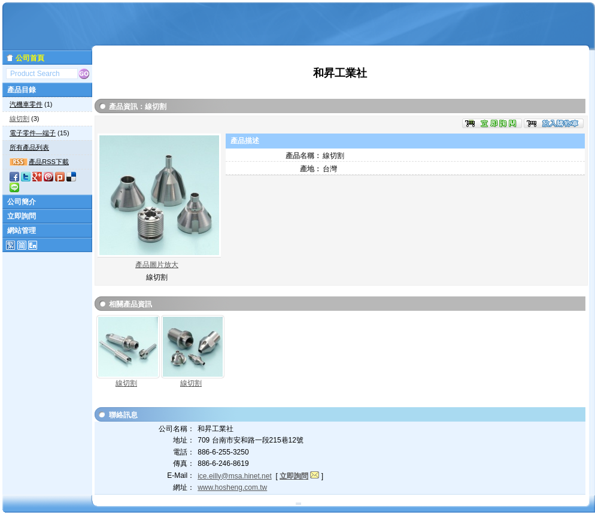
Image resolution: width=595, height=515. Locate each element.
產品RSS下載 (49, 161)
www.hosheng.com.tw (232, 487)
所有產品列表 (29, 147)
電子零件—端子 (33, 133)
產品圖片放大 (156, 264)
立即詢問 (21, 216)
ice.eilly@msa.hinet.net (235, 476)
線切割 (19, 118)
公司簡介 (21, 202)
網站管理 (21, 230)
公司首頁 (30, 58)
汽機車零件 (26, 104)
